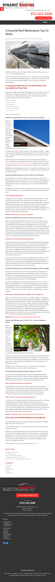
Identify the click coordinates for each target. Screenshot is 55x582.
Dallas (30, 573)
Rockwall (26, 575)
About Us (6, 529)
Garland (45, 573)
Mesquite (17, 575)
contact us (36, 443)
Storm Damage (7, 525)
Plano (22, 575)
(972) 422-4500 (27, 503)
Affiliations (6, 531)
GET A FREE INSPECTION (27, 495)
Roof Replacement (33, 38)
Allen (5, 573)
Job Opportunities (7, 535)
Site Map (5, 537)
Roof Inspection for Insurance (12, 452)
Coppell (26, 573)
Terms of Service (7, 538)
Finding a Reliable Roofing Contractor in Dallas (15, 457)
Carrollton (20, 573)
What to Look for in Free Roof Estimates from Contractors (18, 459)
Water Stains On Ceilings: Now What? (14, 455)
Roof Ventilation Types (11, 453)
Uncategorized (9, 472)
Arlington (14, 573)
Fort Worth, (35, 573)
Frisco (40, 573)
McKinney (12, 575)
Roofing (40, 38)
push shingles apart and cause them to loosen (20, 163)
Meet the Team (7, 533)
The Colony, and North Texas (38, 575)
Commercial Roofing (8, 524)
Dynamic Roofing (11, 38)
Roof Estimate (9, 465)
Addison (9, 573)
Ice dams (23, 223)
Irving (49, 573)
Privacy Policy (6, 536)
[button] (2, 9)
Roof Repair (25, 38)
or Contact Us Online (43, 18)
